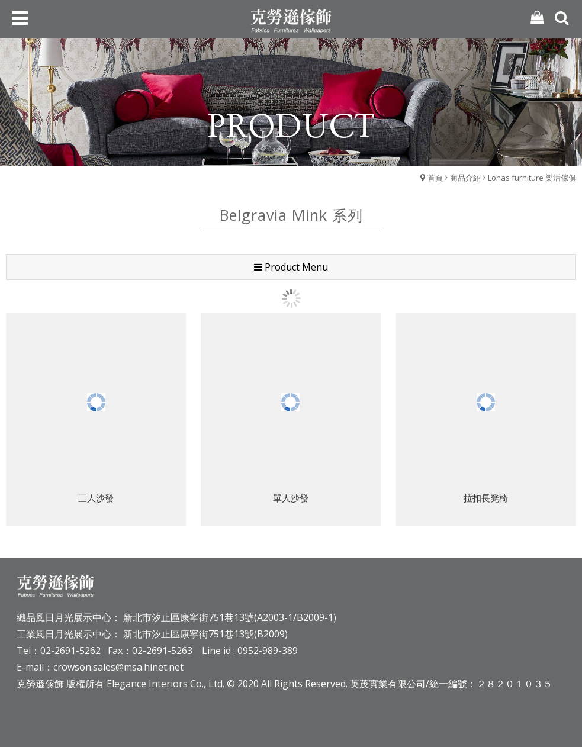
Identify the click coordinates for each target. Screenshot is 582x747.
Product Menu (291, 266)
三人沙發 (96, 499)
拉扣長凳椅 (486, 499)
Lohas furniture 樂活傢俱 (532, 177)
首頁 (435, 177)
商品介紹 (465, 177)
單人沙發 (290, 499)
